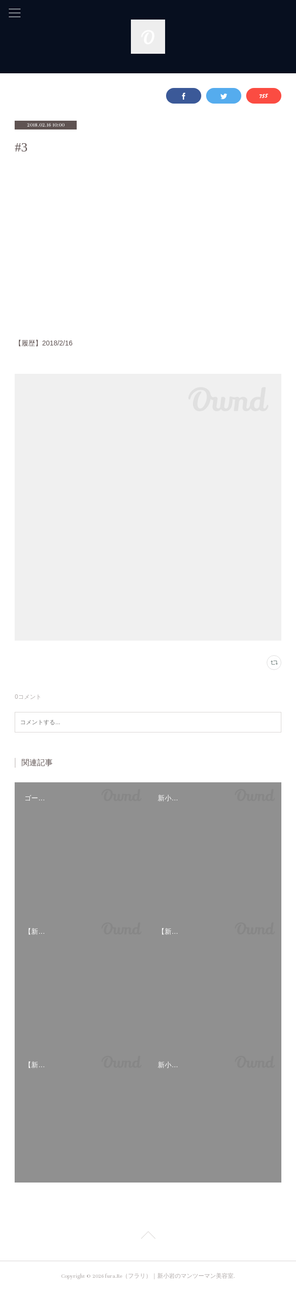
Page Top (148, 1236)
